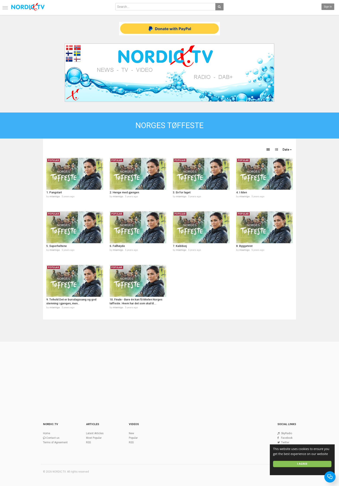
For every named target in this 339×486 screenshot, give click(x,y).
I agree (302, 464)
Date (287, 149)
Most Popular (94, 437)
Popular (133, 437)
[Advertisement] (169, 374)
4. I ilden (241, 192)
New (131, 433)
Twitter (285, 442)
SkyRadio (286, 433)
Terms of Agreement (55, 442)
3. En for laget (181, 192)
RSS (88, 442)
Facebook (287, 437)
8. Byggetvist (244, 246)
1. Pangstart (54, 192)
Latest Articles (95, 433)
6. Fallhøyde (117, 246)
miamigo (55, 196)
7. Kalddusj (180, 246)
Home (46, 433)
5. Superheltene (56, 246)
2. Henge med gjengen (124, 192)
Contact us (52, 437)
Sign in (328, 6)
